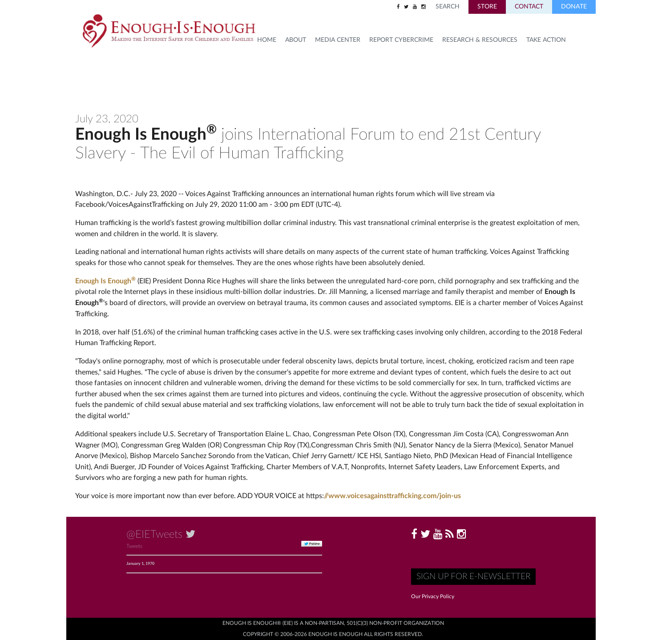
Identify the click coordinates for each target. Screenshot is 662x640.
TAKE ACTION (546, 40)
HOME (266, 40)
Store (487, 7)
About (295, 40)
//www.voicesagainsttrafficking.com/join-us (392, 495)
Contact (529, 7)
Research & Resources (479, 40)
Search (448, 7)
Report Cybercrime (401, 40)
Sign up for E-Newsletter (473, 576)
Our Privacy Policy (432, 596)
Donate (574, 7)
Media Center (337, 40)
